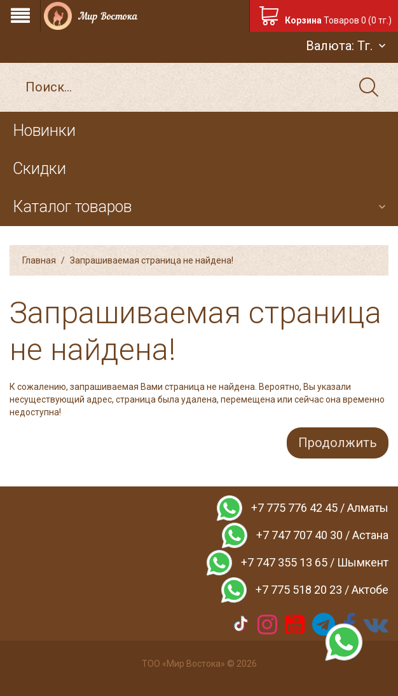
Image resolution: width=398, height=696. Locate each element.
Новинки (44, 130)
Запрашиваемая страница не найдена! (151, 260)
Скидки (39, 168)
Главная (39, 260)
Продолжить (337, 442)
